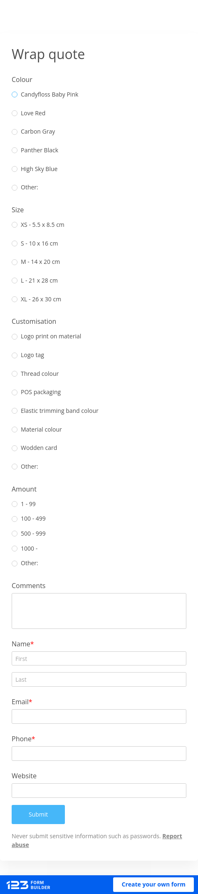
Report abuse (34, 845)
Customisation (37, 321)
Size (21, 209)
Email (23, 701)
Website (27, 775)
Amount (27, 488)
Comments (32, 585)
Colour (25, 79)
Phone (25, 738)
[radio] (18, 94)
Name (24, 643)
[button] (153, 884)
